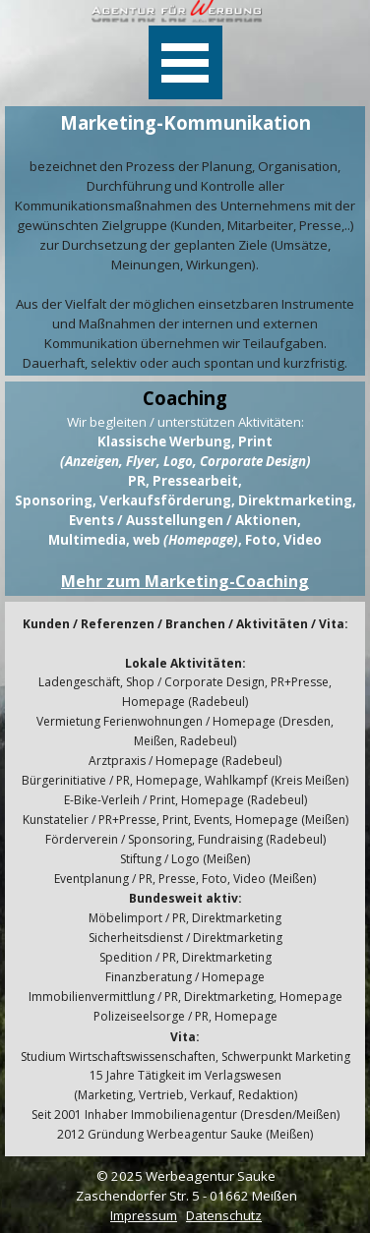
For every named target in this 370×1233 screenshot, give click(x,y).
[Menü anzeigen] (185, 62)
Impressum (143, 1215)
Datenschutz (224, 1215)
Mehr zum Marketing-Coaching (185, 581)
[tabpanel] (185, 241)
